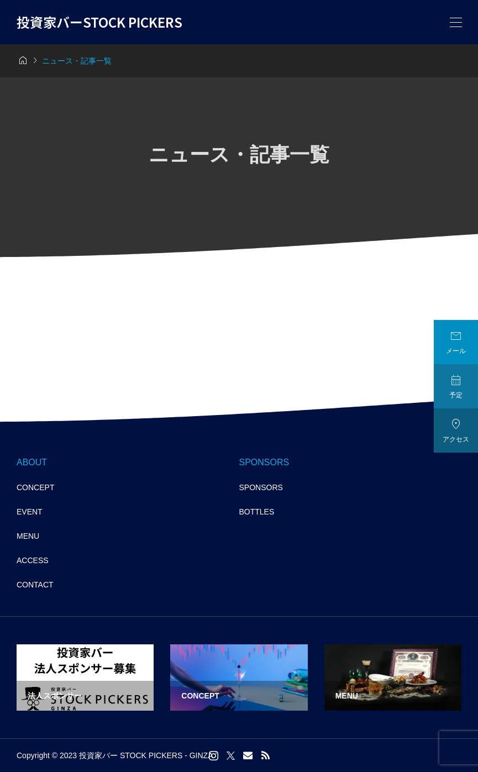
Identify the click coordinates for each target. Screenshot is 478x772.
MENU (28, 536)
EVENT (30, 511)
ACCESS (33, 560)
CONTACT (35, 584)
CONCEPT (35, 487)
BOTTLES (257, 511)
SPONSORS (261, 487)
